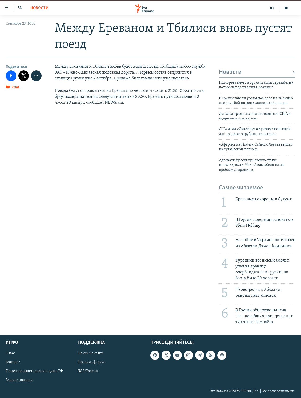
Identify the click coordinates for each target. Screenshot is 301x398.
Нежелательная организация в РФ (34, 371)
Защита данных (19, 380)
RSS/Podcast (88, 371)
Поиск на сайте (91, 353)
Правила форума (92, 362)
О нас (10, 353)
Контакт (13, 362)
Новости (39, 8)
